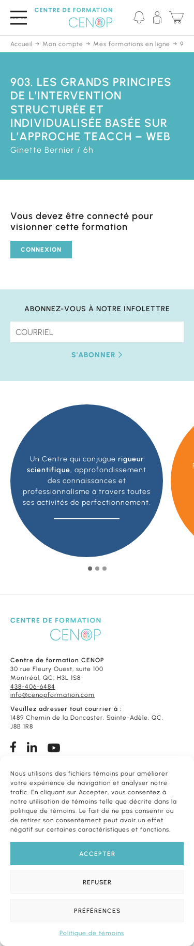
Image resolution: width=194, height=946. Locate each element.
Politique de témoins (91, 933)
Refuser (97, 882)
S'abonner (97, 355)
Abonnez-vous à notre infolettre (97, 309)
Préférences (97, 910)
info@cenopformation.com (52, 694)
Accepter (97, 853)
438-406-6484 (32, 686)
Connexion (41, 249)
